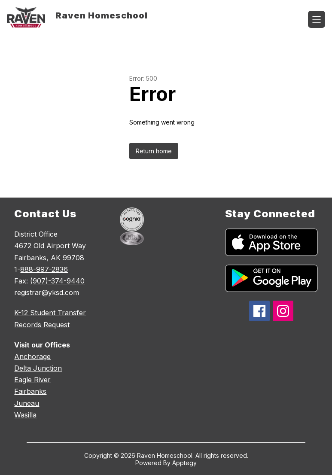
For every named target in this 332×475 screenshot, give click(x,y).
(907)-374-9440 (57, 281)
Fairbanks (30, 391)
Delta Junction (38, 368)
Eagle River (32, 379)
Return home (154, 151)
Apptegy (184, 462)
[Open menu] (316, 19)
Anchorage (32, 356)
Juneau (26, 403)
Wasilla (25, 415)
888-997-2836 (44, 269)
